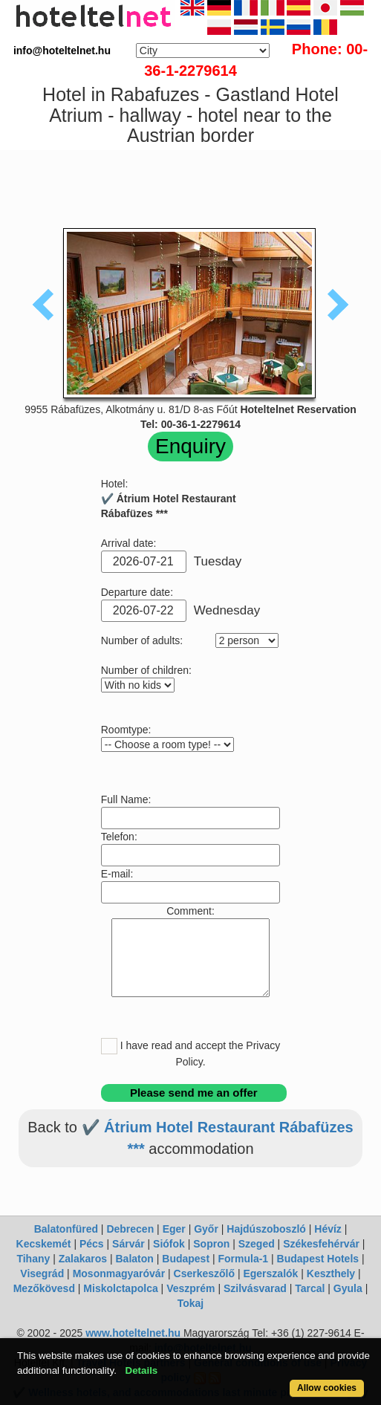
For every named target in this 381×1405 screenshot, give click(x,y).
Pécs (91, 1244)
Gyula (347, 1288)
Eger (174, 1229)
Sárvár (128, 1244)
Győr (206, 1229)
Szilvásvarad (255, 1288)
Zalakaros (83, 1259)
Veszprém (190, 1288)
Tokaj (191, 1303)
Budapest (185, 1259)
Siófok (169, 1244)
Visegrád (42, 1273)
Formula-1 (243, 1259)
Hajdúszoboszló (266, 1229)
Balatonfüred (66, 1229)
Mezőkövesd (44, 1288)
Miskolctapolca (120, 1288)
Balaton (135, 1259)
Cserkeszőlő (204, 1273)
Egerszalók (270, 1273)
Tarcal (310, 1288)
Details (142, 1370)
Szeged (256, 1244)
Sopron (211, 1244)
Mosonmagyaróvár (119, 1273)
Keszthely (331, 1273)
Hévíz (328, 1229)
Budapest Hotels (318, 1259)
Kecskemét (43, 1244)
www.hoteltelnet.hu (132, 1333)
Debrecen (130, 1229)
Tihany (33, 1259)
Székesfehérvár (321, 1244)
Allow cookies (326, 1388)
